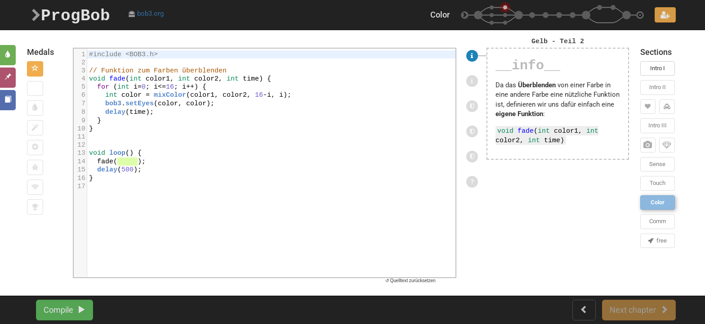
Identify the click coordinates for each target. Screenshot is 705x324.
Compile (64, 310)
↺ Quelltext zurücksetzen (410, 280)
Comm (657, 221)
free (657, 240)
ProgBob (70, 14)
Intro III (657, 125)
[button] (35, 68)
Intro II (657, 87)
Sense (657, 164)
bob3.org (146, 13)
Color (658, 202)
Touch (657, 183)
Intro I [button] (657, 68)
